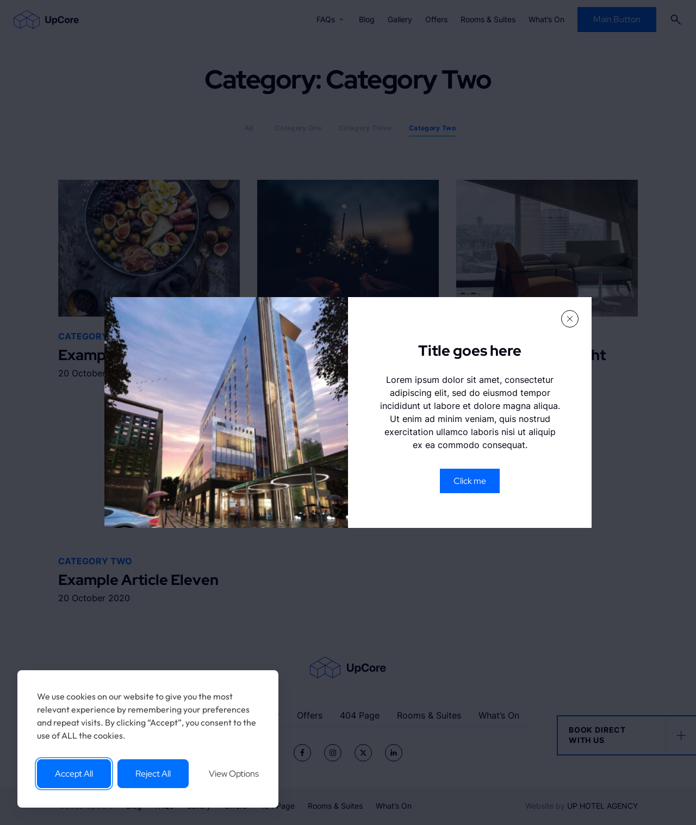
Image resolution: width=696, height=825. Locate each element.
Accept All (74, 773)
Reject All (153, 773)
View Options (234, 773)
